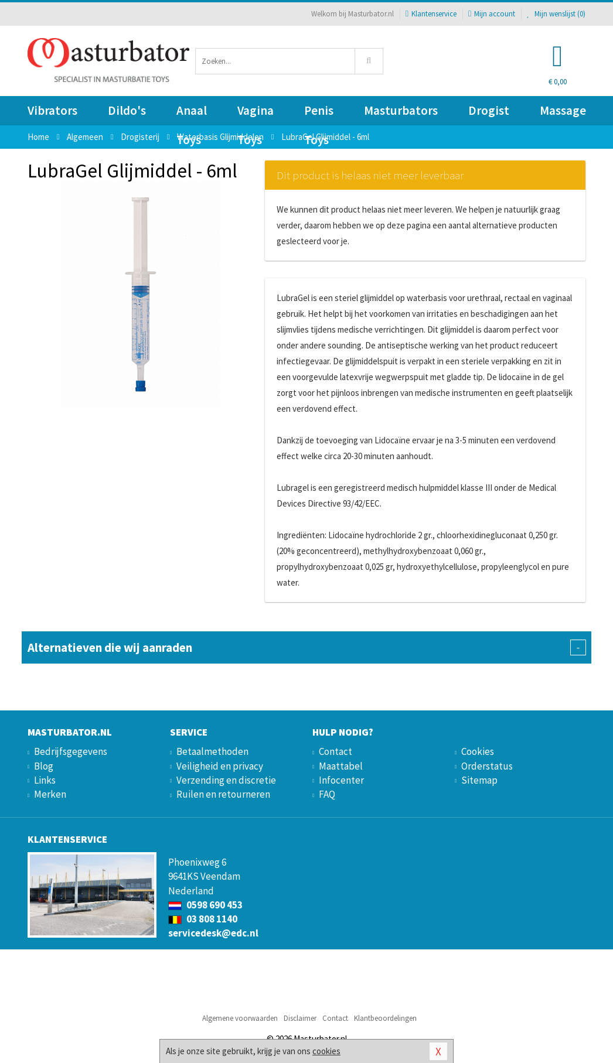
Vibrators (52, 110)
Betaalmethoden (212, 751)
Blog (43, 766)
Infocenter (341, 780)
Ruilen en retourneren (223, 794)
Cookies (477, 751)
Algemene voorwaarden (240, 1018)
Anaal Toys (191, 113)
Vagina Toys (255, 113)
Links (45, 780)
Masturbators (401, 110)
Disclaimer (300, 1018)
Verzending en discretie (226, 780)
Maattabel (341, 766)
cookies (326, 1051)
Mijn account (491, 14)
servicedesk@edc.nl (213, 933)
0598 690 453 (205, 904)
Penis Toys (318, 113)
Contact (335, 751)
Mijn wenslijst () (556, 14)
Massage (563, 110)
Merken (50, 794)
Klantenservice (431, 14)
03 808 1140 (202, 918)
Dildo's (127, 110)
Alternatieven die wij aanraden (306, 647)
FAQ (327, 794)
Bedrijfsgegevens (70, 751)
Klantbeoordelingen (385, 1018)
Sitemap (479, 780)
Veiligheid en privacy (219, 766)
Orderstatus (487, 766)
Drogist (488, 110)
